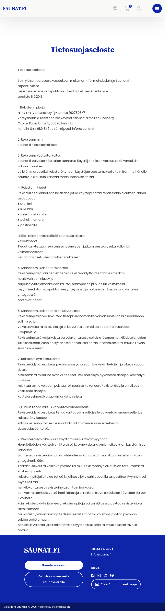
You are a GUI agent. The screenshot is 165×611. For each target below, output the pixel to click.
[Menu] (157, 8)
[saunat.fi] (36, 8)
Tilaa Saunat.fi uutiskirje (116, 584)
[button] (115, 8)
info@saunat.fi (101, 554)
